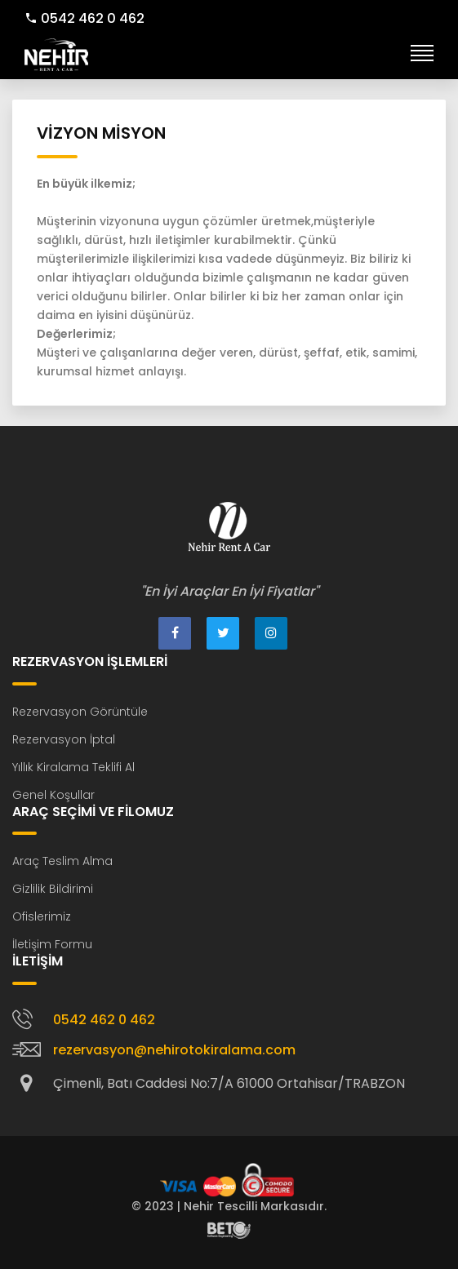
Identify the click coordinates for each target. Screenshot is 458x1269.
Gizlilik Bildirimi (52, 889)
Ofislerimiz (41, 916)
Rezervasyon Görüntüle (80, 711)
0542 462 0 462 (84, 18)
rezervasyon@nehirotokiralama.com (174, 1049)
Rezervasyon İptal (63, 739)
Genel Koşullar (53, 795)
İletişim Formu (52, 944)
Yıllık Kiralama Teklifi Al (73, 767)
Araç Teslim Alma (62, 861)
